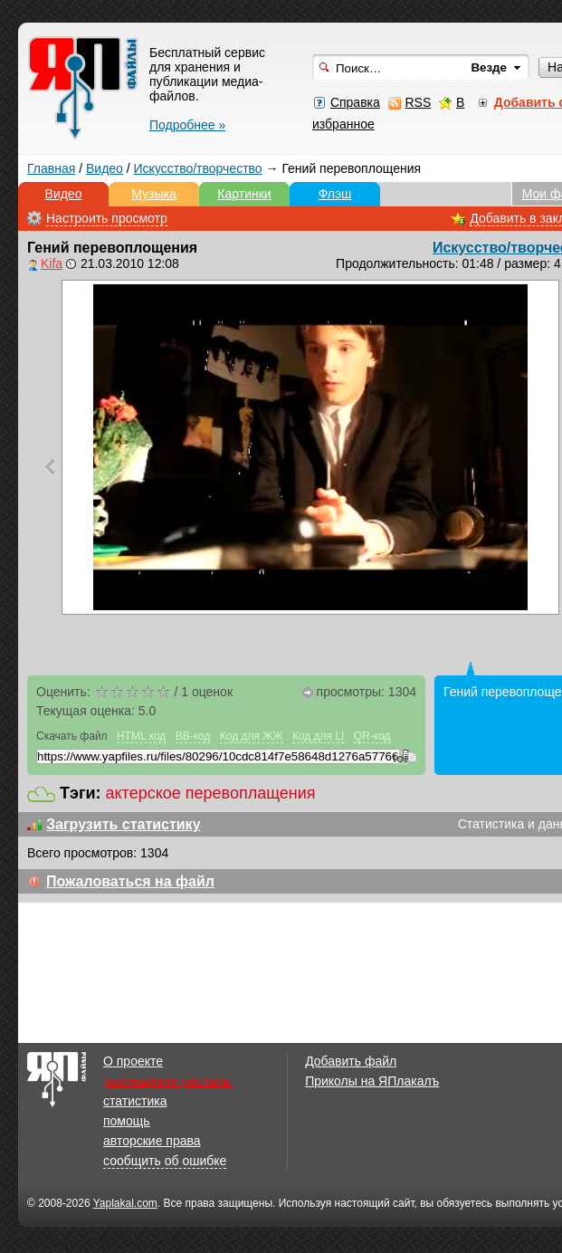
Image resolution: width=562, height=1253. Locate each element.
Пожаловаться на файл (130, 881)
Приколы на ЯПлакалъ (372, 1081)
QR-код (372, 736)
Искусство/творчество (198, 168)
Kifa (51, 263)
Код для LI (318, 736)
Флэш (335, 194)
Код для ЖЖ (251, 736)
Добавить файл (350, 1061)
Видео (104, 168)
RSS (418, 102)
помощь (126, 1121)
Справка (355, 102)
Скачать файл (72, 736)
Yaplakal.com (125, 1203)
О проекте (133, 1061)
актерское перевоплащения (211, 793)
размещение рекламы (168, 1081)
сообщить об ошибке (164, 1160)
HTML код (141, 736)
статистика (135, 1101)
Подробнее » (187, 125)
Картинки (244, 194)
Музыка (153, 194)
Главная (51, 168)
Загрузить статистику (123, 824)
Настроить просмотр (106, 218)
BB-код (193, 736)
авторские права (152, 1140)
